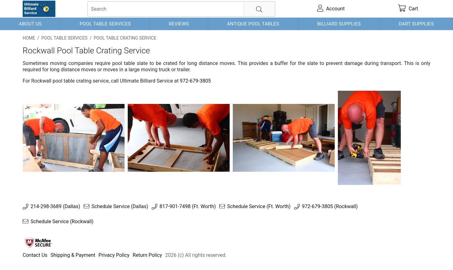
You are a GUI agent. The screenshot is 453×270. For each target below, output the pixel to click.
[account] (331, 8)
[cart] (408, 8)
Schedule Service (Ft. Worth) (259, 206)
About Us (30, 24)
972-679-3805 (195, 81)
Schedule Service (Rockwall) (62, 222)
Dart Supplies (416, 24)
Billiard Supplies (339, 24)
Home (29, 37)
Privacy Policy (114, 255)
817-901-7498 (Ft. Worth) (187, 206)
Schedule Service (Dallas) (120, 206)
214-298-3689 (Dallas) (55, 206)
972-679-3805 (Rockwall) (330, 206)
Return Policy (147, 255)
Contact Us (35, 255)
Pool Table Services (105, 24)
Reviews (179, 24)
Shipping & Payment (73, 255)
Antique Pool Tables (253, 24)
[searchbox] (181, 9)
